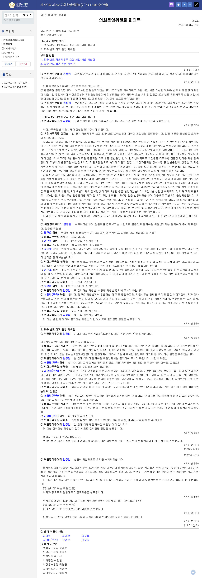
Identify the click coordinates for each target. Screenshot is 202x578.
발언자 (10, 31)
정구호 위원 (9, 52)
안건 (9, 74)
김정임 (67, 74)
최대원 (66, 535)
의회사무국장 (10, 48)
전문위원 (8, 44)
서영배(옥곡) (51, 294)
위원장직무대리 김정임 (14, 39)
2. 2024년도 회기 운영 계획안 (14, 86)
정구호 (48, 232)
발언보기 (9, 63)
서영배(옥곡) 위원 (11, 56)
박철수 (66, 540)
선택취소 (23, 63)
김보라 (85, 540)
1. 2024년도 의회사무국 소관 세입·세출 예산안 (16, 82)
